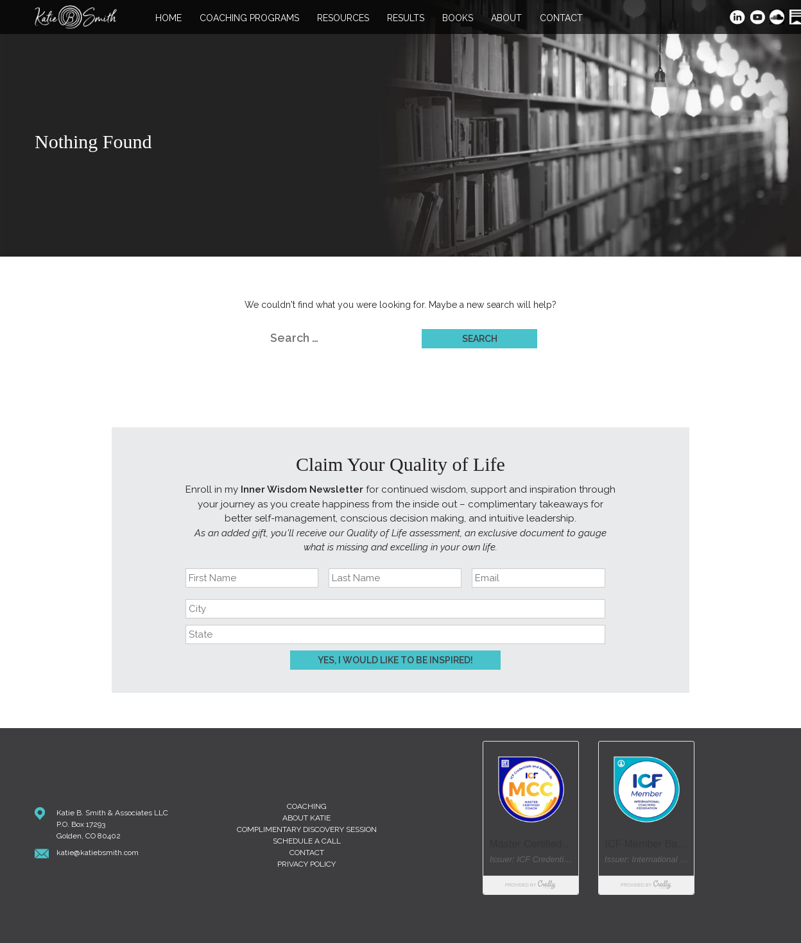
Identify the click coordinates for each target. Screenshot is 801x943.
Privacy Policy (306, 864)
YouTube (758, 18)
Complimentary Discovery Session (307, 829)
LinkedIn (738, 18)
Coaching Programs (249, 18)
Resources (343, 18)
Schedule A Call (307, 841)
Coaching (307, 806)
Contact (561, 18)
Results (405, 18)
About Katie (306, 817)
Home (168, 18)
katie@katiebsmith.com (97, 852)
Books (457, 18)
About (506, 18)
